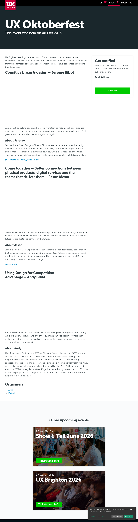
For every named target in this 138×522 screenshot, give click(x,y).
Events (114, 2)
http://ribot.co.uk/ (30, 159)
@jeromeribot (12, 159)
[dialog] (112, 513)
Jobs (102, 2)
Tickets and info (48, 460)
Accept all (128, 516)
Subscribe (126, 3)
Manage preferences (97, 516)
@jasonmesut (11, 264)
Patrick (11, 392)
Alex (10, 389)
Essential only (117, 516)
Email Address (102, 77)
